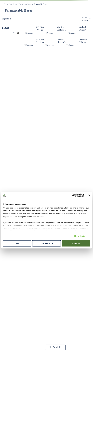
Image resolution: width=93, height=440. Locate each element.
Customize (47, 243)
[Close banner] (89, 195)
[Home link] (5, 4)
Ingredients (13, 4)
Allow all (76, 243)
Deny (17, 243)
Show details (79, 236)
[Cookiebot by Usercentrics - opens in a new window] (73, 195)
